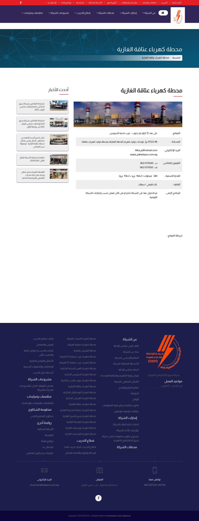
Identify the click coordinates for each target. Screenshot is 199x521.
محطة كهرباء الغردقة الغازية (81, 421)
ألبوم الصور (111, 2)
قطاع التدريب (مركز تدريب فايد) (80, 446)
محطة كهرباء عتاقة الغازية (82, 404)
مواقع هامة (66, 2)
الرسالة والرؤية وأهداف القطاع (80, 452)
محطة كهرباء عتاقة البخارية (82, 386)
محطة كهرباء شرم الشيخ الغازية (79, 416)
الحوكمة (135, 393)
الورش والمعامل (44, 344)
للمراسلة (80, 2)
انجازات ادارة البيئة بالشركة (126, 424)
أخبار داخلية (176, 2)
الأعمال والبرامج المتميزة (41, 360)
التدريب (164, 2)
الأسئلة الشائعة (95, 2)
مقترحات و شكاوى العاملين (39, 453)
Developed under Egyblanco (119, 516)
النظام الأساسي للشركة (127, 357)
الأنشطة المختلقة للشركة (126, 363)
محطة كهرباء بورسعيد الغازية (80, 427)
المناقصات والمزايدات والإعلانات (37, 403)
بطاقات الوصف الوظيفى (126, 411)
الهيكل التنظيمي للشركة (126, 381)
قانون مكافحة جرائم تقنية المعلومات (120, 405)
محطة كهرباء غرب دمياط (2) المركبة (77, 362)
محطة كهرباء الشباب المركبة (81, 338)
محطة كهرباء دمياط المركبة (82, 344)
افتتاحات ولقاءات (149, 2)
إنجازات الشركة (128, 12)
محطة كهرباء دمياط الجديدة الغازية (78, 410)
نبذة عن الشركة (131, 351)
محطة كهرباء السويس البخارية (80, 374)
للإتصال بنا (52, 2)
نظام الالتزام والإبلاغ (129, 387)
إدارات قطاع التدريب (43, 338)
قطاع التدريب (82, 12)
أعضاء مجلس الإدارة (129, 369)
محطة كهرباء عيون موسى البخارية (78, 380)
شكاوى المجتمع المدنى (41, 416)
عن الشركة (149, 12)
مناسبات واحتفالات (129, 2)
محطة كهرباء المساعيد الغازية (80, 433)
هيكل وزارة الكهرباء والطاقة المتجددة (120, 375)
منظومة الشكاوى (145, 24)
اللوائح (135, 399)
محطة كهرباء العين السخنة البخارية (78, 368)
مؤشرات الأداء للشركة (127, 430)
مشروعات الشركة (58, 12)
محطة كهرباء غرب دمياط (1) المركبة (78, 356)
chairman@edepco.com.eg (44, 484)
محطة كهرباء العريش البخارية (81, 398)
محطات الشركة (105, 12)
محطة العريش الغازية (85, 350)
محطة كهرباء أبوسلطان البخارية (79, 392)
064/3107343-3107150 (155, 484)
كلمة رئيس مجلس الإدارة (126, 345)
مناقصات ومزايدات (32, 12)
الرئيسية (176, 57)
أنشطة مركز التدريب (43, 372)
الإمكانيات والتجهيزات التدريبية (38, 366)
